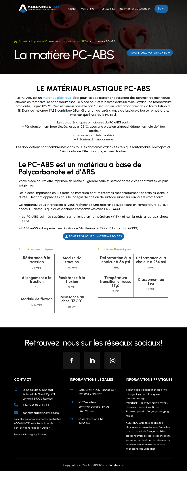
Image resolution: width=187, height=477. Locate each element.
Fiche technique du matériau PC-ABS (95, 242)
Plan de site (116, 470)
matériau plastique (57, 104)
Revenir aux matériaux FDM (150, 58)
